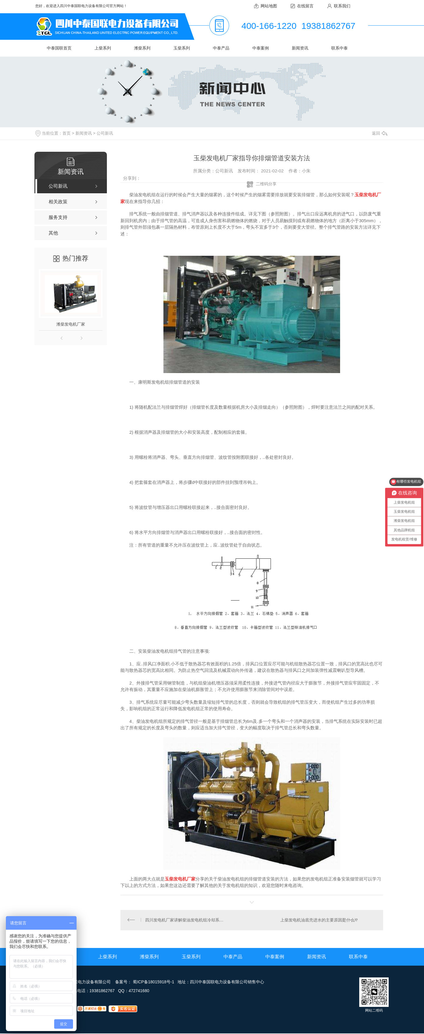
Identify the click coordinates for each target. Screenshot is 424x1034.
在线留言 (305, 6)
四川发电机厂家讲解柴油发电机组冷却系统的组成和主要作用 (186, 920)
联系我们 (342, 6)
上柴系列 (103, 48)
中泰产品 (221, 48)
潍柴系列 (142, 48)
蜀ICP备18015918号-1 (153, 982)
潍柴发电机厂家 (70, 324)
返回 (379, 133)
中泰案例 (260, 48)
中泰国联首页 (59, 48)
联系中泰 (339, 48)
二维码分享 (266, 184)
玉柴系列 (181, 48)
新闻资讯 (300, 48)
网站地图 (269, 6)
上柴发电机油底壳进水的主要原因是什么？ (319, 920)
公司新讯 (105, 133)
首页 (66, 133)
